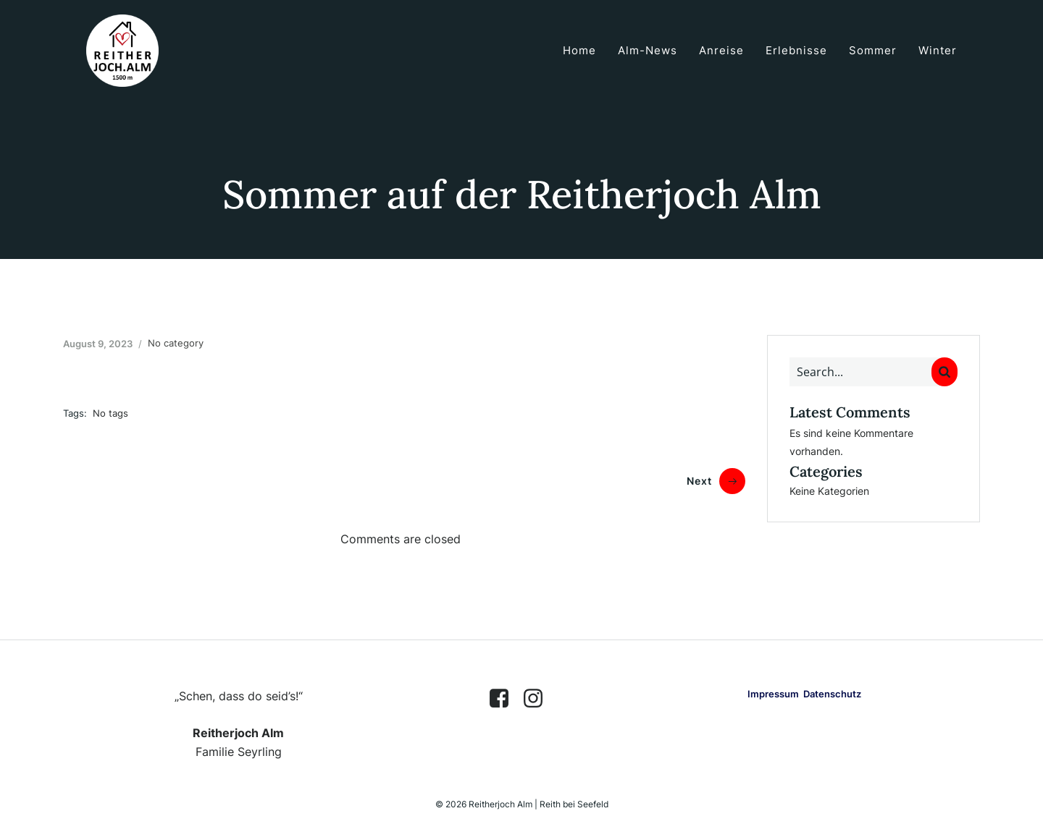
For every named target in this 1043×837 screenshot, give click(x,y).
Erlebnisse (796, 50)
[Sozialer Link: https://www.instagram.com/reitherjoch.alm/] (539, 698)
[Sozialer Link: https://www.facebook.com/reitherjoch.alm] (504, 698)
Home (579, 50)
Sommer (873, 50)
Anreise (721, 50)
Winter (937, 50)
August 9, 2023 (98, 343)
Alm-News (647, 50)
